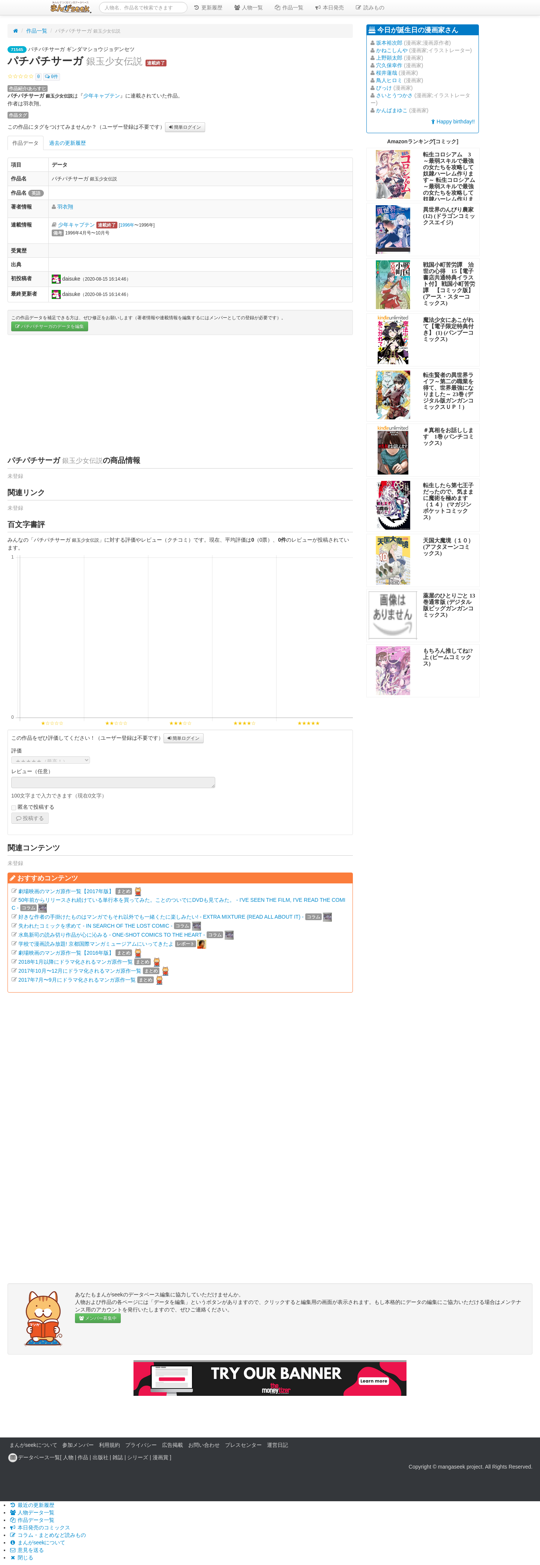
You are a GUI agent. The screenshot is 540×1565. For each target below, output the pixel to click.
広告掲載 (172, 1445)
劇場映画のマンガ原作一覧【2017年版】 (66, 891)
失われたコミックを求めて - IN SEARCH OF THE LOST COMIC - (95, 925)
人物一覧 (248, 8)
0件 (51, 77)
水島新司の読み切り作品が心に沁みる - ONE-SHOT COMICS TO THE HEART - (111, 934)
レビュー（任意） (32, 771)
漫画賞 (160, 1457)
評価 (16, 751)
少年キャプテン (101, 96)
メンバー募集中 (98, 1318)
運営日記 (277, 1445)
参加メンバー (78, 1445)
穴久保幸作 (389, 65)
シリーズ (137, 1457)
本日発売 (329, 8)
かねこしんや (392, 50)
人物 (68, 1457)
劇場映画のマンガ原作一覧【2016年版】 (66, 952)
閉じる (21, 1557)
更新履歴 (207, 8)
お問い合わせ (204, 1445)
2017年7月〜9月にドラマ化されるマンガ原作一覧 (77, 979)
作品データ (25, 143)
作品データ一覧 (31, 1520)
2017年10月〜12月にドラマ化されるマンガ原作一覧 (79, 970)
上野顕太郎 (389, 58)
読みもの (369, 8)
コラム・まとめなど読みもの (47, 1535)
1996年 (127, 225)
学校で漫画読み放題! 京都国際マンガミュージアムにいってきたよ (96, 943)
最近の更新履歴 (31, 1505)
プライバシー (141, 1445)
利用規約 (109, 1445)
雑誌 (117, 1457)
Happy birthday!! (453, 122)
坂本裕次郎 (389, 43)
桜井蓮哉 (386, 73)
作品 (83, 1457)
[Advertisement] (180, 395)
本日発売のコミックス (39, 1527)
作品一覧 (288, 8)
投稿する (30, 818)
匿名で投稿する (32, 807)
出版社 (100, 1457)
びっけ (384, 88)
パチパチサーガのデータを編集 (49, 326)
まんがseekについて (33, 1445)
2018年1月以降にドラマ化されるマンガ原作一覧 (75, 961)
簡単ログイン (185, 127)
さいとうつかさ (394, 95)
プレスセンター (243, 1445)
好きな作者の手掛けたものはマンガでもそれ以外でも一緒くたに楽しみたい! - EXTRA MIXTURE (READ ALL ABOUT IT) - (161, 916)
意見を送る (26, 1550)
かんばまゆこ (392, 110)
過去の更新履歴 (67, 143)
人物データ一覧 (31, 1512)
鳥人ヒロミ (389, 80)
